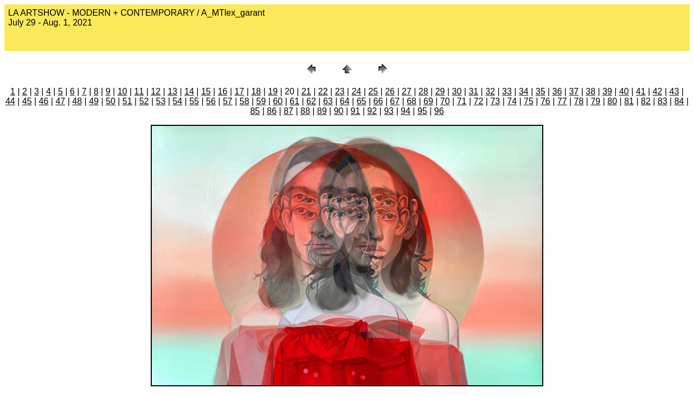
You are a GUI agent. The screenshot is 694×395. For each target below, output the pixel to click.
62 (311, 101)
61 (294, 101)
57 (228, 101)
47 (60, 101)
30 (457, 91)
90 (339, 111)
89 (322, 111)
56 (211, 101)
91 (356, 111)
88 (305, 111)
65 (362, 101)
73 (495, 101)
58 (244, 101)
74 (512, 101)
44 (10, 101)
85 (255, 111)
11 (139, 91)
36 (557, 91)
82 (646, 101)
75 (529, 101)
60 (277, 101)
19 (273, 91)
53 (161, 101)
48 (77, 101)
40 (624, 91)
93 (389, 111)
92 (372, 111)
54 (177, 101)
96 (439, 111)
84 (679, 101)
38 (590, 91)
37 (574, 91)
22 (323, 91)
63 (328, 101)
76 (545, 101)
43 (674, 91)
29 (440, 91)
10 (122, 91)
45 (27, 101)
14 (189, 91)
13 (172, 91)
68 (411, 101)
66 (378, 101)
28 (423, 91)
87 (288, 111)
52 (144, 101)
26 (390, 91)
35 (540, 91)
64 (345, 101)
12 (155, 91)
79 (595, 101)
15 (206, 91)
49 (94, 101)
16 (223, 91)
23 (340, 91)
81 (629, 101)
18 (256, 91)
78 (579, 101)
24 (356, 91)
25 (373, 91)
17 (240, 91)
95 (422, 111)
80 (612, 101)
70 (445, 101)
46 (44, 101)
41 (641, 91)
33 (507, 91)
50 (110, 101)
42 (658, 91)
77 (562, 101)
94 (405, 111)
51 (127, 101)
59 (261, 101)
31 (473, 91)
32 (490, 91)
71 (462, 101)
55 (194, 101)
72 (479, 101)
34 (524, 91)
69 (428, 101)
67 (395, 101)
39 (607, 91)
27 (407, 91)
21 (306, 91)
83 (662, 101)
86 (272, 111)
